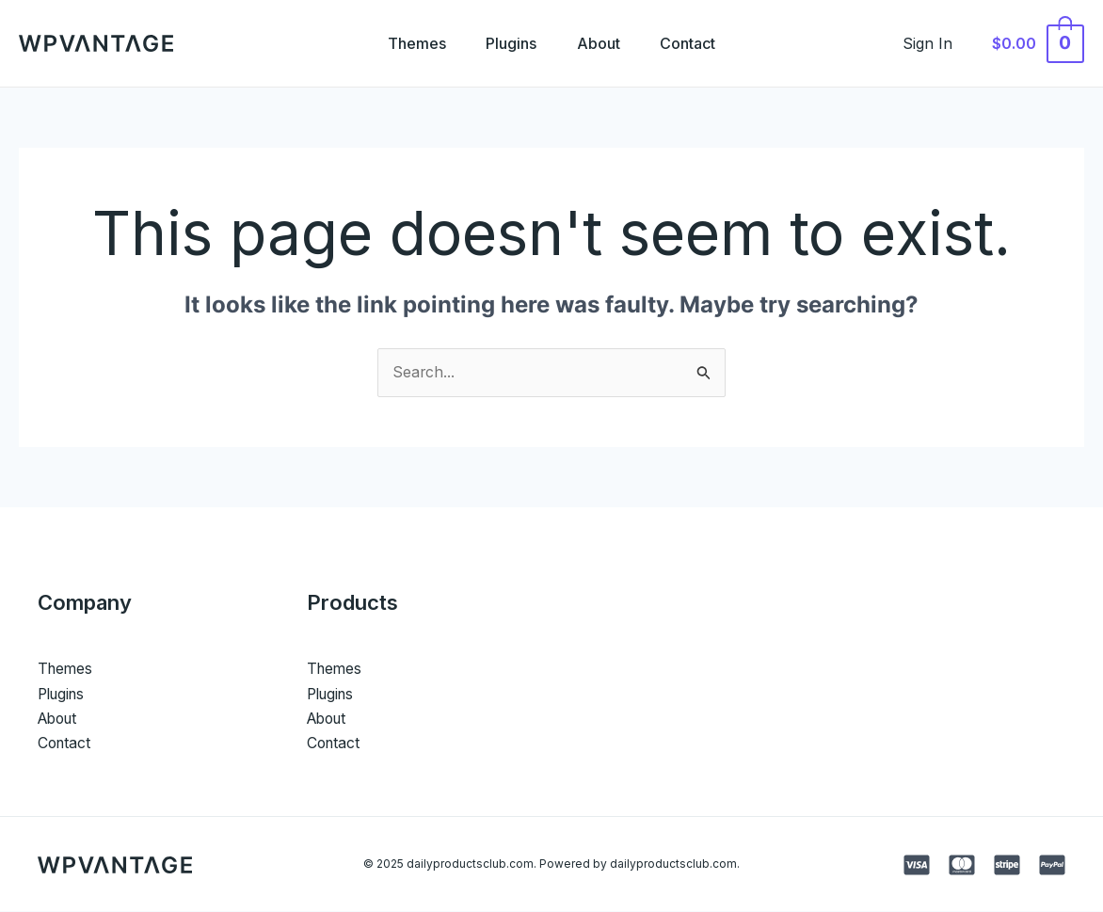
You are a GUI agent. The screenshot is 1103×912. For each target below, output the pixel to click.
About (601, 43)
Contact (696, 43)
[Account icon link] (938, 43)
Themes (409, 43)
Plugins (509, 43)
